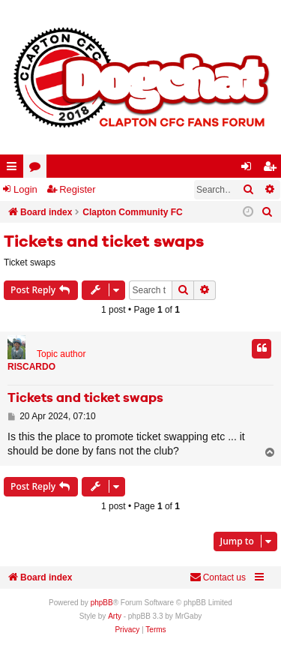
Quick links (14, 169)
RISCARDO (31, 367)
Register (77, 189)
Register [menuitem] (273, 169)
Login (25, 189)
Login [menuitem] (249, 169)
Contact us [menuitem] (218, 577)
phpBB (102, 602)
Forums (37, 169)
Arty (114, 616)
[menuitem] (267, 212)
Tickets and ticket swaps (104, 242)
